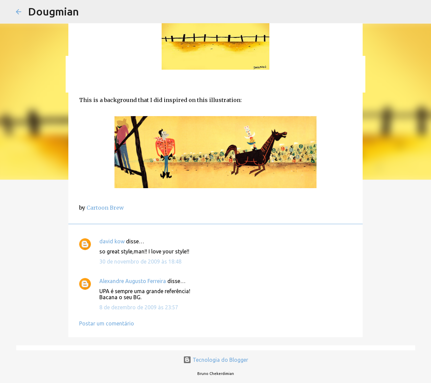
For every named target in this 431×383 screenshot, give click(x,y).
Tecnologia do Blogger (215, 360)
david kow (112, 241)
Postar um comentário (106, 323)
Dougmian (53, 11)
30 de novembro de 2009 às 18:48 (140, 261)
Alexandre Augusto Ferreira (132, 281)
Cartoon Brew (105, 207)
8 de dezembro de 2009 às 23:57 (138, 307)
